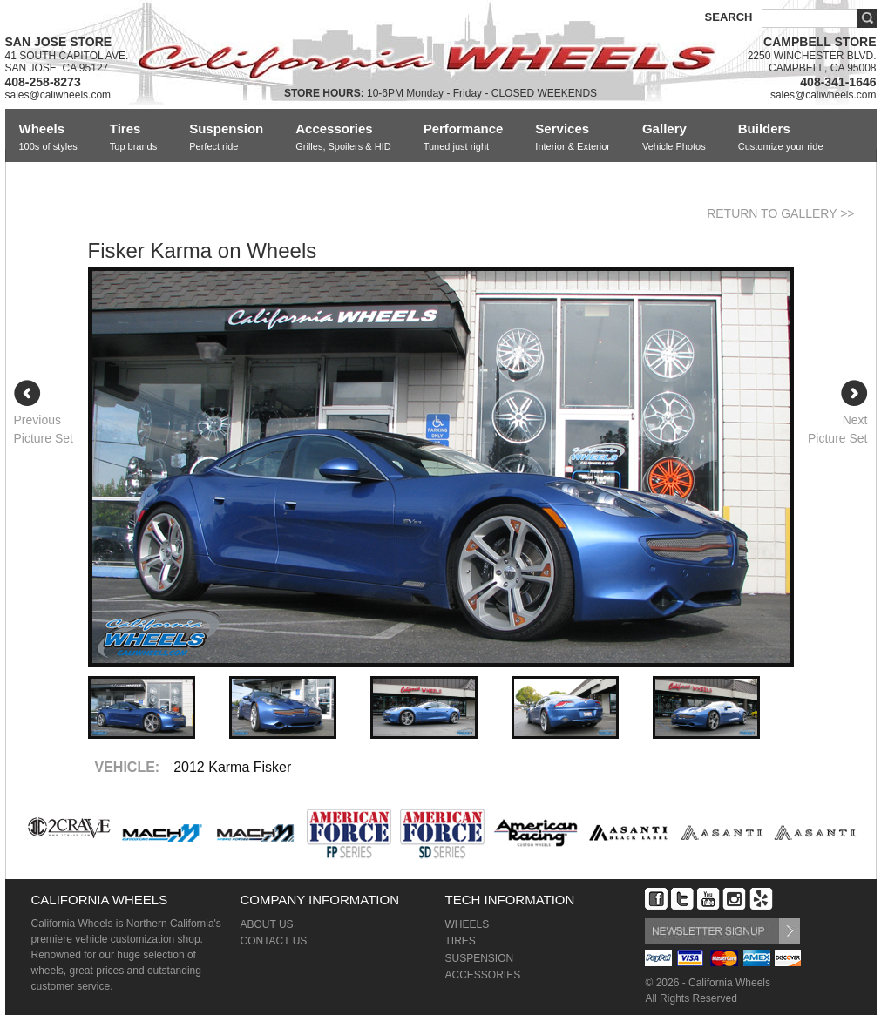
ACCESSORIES (482, 975)
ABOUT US (266, 924)
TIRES (459, 941)
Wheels (48, 137)
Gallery (674, 137)
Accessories (342, 137)
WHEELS (466, 924)
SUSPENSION (478, 958)
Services (572, 137)
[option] (441, 467)
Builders (780, 137)
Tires (133, 137)
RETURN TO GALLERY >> (780, 213)
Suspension (226, 137)
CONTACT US (273, 941)
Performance (464, 137)
